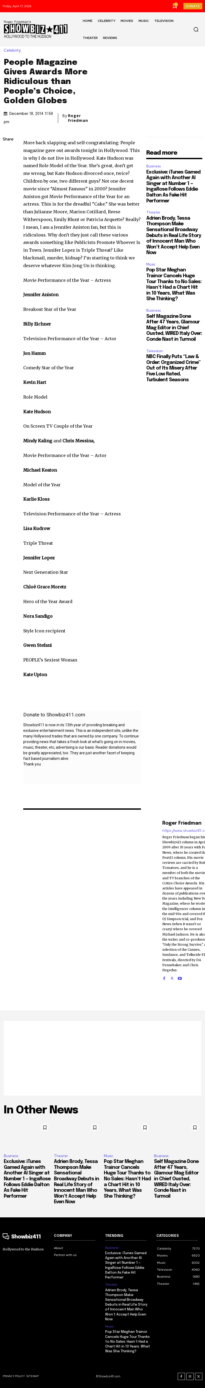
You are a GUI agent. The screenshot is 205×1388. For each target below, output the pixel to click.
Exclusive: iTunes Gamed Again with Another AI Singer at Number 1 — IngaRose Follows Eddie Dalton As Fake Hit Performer (27, 1179)
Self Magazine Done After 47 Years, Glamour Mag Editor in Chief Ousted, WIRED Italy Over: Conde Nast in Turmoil (174, 328)
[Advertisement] (102, 1058)
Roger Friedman (78, 118)
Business (153, 166)
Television (154, 351)
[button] (196, 29)
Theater (153, 212)
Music (151, 264)
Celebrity (13, 51)
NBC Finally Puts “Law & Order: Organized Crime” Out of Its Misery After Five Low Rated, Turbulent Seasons (173, 368)
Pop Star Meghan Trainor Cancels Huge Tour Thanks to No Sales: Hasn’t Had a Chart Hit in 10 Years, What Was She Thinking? (127, 1179)
